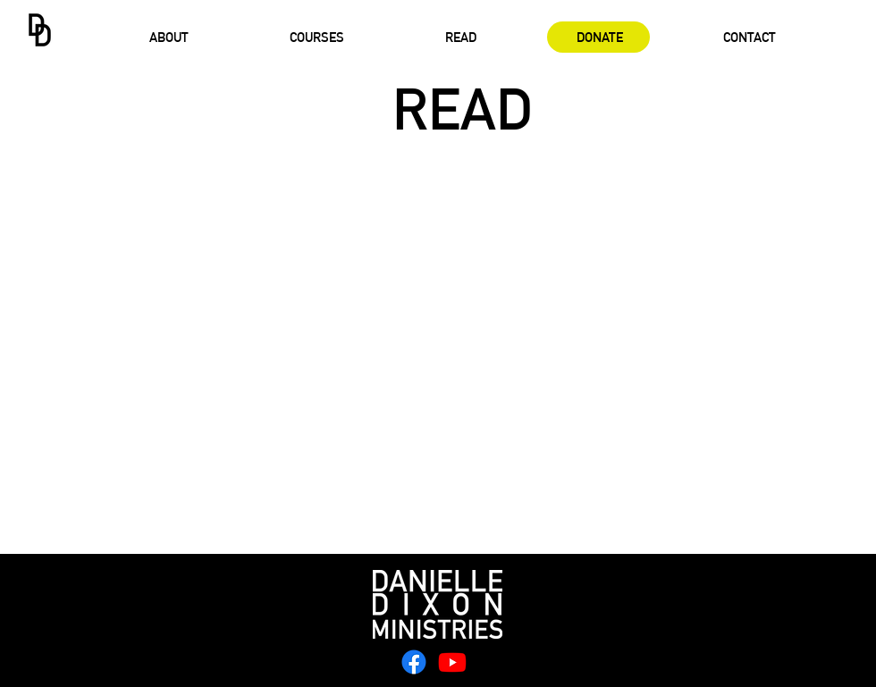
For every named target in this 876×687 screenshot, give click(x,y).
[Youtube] (452, 662)
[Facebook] (414, 662)
